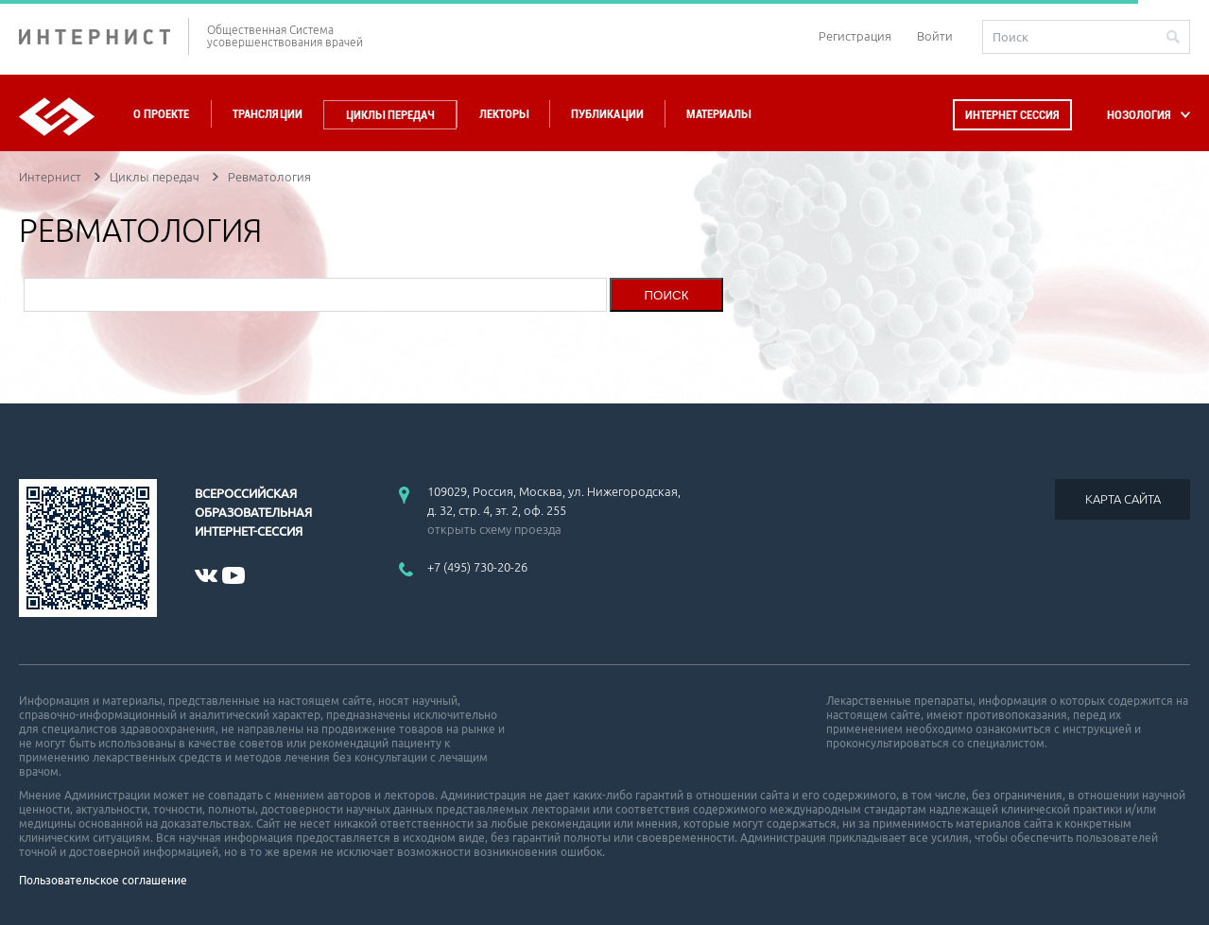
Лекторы (503, 114)
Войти (935, 36)
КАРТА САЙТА (1123, 498)
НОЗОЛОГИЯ (1139, 115)
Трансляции (267, 114)
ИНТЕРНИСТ (104, 36)
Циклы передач (390, 115)
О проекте (161, 114)
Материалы (718, 114)
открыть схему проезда (494, 529)
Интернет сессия (1012, 115)
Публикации (607, 114)
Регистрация (855, 36)
